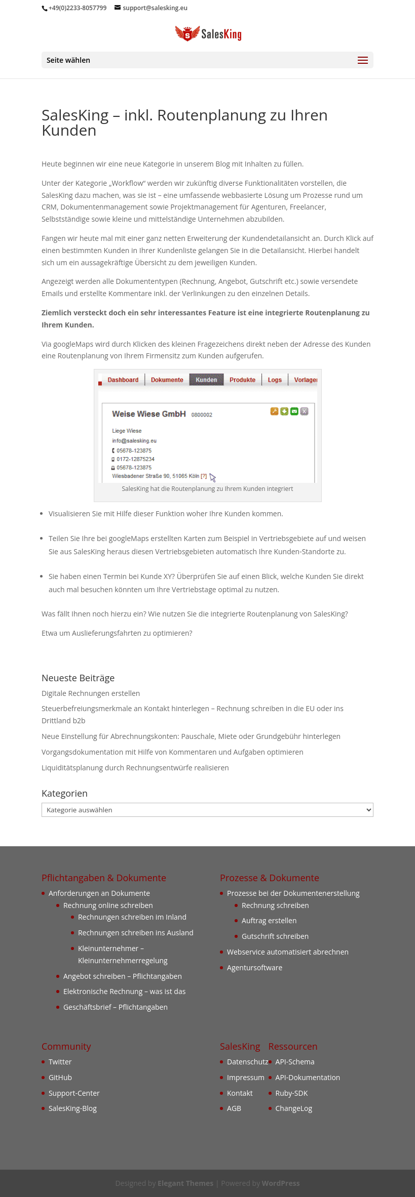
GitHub (60, 1077)
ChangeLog (294, 1108)
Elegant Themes (185, 1183)
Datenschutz (247, 1061)
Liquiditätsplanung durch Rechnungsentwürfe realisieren (135, 767)
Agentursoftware (254, 967)
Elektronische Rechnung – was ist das (124, 991)
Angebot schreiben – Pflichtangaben (122, 976)
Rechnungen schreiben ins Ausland (136, 932)
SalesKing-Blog (73, 1108)
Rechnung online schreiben (108, 905)
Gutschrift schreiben (275, 936)
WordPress (281, 1183)
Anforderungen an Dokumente (99, 893)
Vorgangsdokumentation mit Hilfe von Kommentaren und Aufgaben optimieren (173, 752)
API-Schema (295, 1061)
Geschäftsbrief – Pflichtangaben (115, 1007)
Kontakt (240, 1093)
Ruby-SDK (292, 1093)
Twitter (60, 1061)
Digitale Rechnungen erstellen (91, 693)
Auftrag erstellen (269, 920)
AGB (234, 1108)
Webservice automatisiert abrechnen (288, 952)
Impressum (246, 1077)
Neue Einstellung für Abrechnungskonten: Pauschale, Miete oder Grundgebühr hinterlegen (191, 736)
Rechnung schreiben (275, 905)
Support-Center (74, 1093)
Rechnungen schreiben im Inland (132, 917)
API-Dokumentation (308, 1077)
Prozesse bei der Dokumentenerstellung (293, 893)
